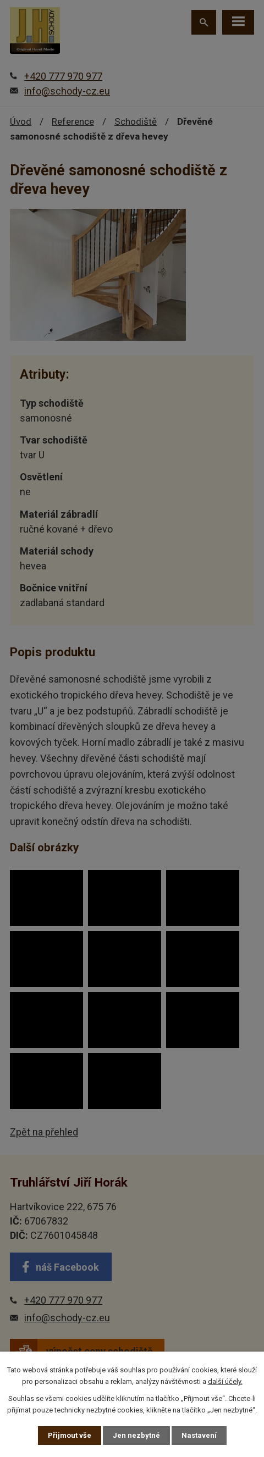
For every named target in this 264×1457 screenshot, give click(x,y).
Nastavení (199, 1435)
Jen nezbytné (136, 1435)
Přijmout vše (69, 1435)
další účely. (225, 1381)
